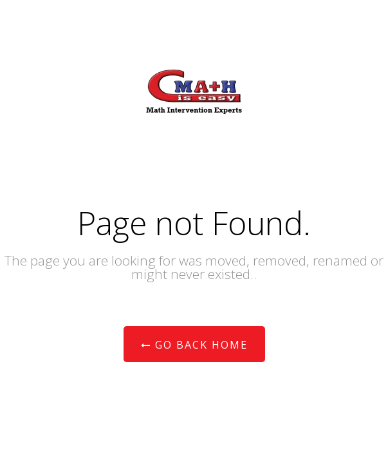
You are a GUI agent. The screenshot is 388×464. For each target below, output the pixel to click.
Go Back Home (194, 345)
